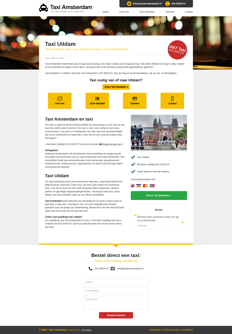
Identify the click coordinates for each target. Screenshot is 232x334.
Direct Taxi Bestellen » (116, 86)
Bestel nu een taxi (111, 144)
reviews (86, 330)
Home (47, 58)
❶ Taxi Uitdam (58, 58)
